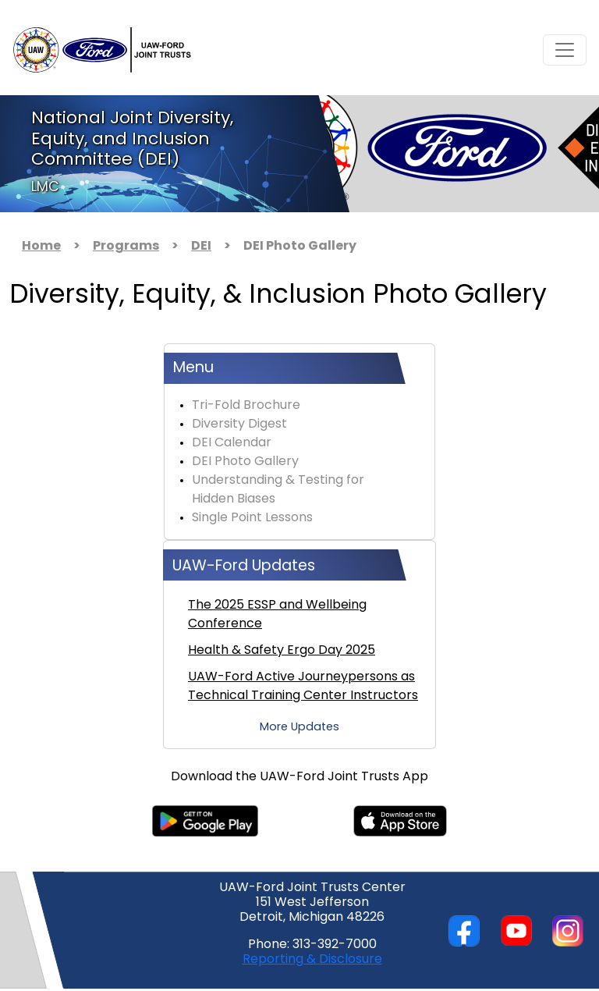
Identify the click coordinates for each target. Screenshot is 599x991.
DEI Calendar (231, 443)
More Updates (299, 727)
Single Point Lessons (252, 518)
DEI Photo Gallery (245, 462)
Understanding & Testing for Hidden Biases (278, 490)
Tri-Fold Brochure (246, 406)
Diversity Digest (239, 424)
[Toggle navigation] (565, 50)
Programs (126, 246)
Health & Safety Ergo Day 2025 (281, 651)
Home (41, 246)
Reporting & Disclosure (312, 960)
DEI (201, 246)
